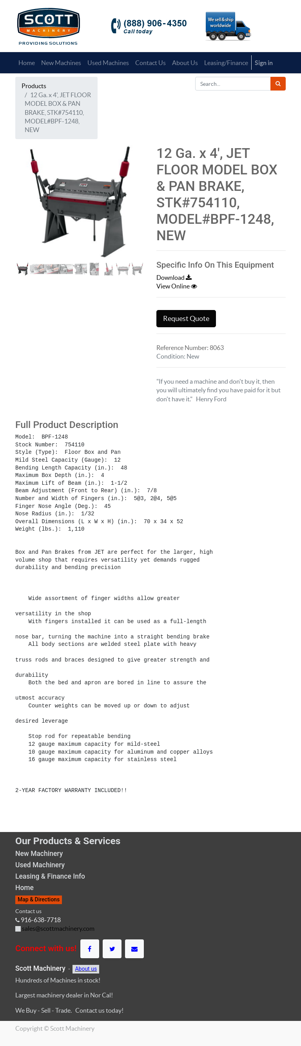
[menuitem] (26, 62)
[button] (25, 223)
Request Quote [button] (186, 319)
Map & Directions (39, 899)
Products (34, 85)
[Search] (278, 84)
